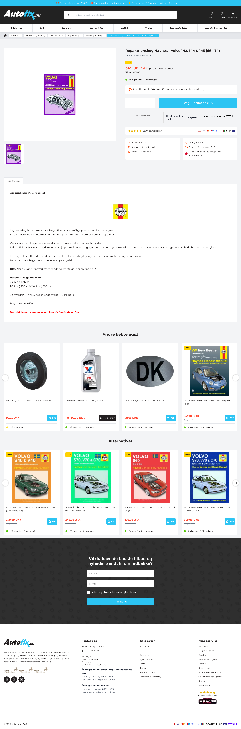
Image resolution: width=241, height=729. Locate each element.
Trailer (143, 668)
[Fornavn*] (120, 573)
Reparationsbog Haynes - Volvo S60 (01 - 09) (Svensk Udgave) (150, 509)
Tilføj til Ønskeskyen (142, 116)
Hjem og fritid (147, 659)
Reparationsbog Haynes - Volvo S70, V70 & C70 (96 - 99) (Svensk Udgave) (90, 509)
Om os (201, 681)
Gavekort (203, 655)
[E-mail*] (120, 583)
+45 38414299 (92, 651)
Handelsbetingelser (208, 659)
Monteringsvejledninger (210, 672)
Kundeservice (205, 668)
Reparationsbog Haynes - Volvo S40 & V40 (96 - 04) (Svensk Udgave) (30, 509)
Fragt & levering (206, 651)
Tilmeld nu (120, 601)
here (71, 294)
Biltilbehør (145, 646)
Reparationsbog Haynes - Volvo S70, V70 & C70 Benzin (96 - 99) (207, 509)
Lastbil (143, 664)
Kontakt (202, 664)
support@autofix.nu (95, 646)
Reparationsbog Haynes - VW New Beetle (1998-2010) (207, 402)
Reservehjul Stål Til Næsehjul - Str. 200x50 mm (28, 400)
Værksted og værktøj (150, 676)
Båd (142, 651)
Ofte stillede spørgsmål (210, 676)
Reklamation (204, 685)
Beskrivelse (13, 181)
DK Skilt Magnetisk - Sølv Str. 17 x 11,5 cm (144, 400)
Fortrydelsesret (206, 646)
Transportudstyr (148, 672)
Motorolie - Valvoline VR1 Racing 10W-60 (84, 400)
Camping (144, 655)
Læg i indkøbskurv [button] (198, 103)
